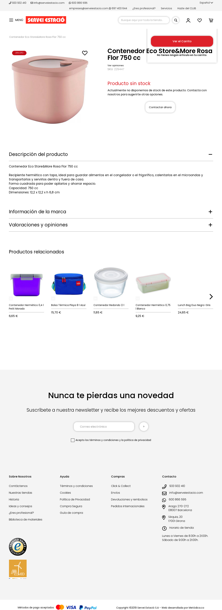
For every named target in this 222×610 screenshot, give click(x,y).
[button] (206, 3)
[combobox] (144, 20)
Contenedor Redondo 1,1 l (108, 305)
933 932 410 (18, 3)
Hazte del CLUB (186, 8)
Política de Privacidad (75, 499)
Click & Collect (121, 486)
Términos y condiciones (76, 486)
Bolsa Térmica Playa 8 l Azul (68, 305)
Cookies (65, 493)
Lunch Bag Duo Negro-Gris (194, 305)
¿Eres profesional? (144, 8)
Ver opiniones (116, 65)
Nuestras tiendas (20, 493)
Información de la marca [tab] (37, 211)
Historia (14, 499)
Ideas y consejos (20, 506)
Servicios (166, 8)
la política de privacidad (136, 440)
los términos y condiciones (102, 440)
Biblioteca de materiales (25, 519)
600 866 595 (78, 3)
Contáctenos (18, 486)
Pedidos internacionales (128, 506)
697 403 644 (118, 8)
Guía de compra (71, 513)
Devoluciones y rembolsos (129, 499)
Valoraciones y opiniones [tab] (38, 225)
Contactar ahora (160, 107)
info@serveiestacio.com (48, 3)
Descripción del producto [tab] (38, 154)
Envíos (115, 493)
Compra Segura (71, 506)
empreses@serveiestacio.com (88, 8)
